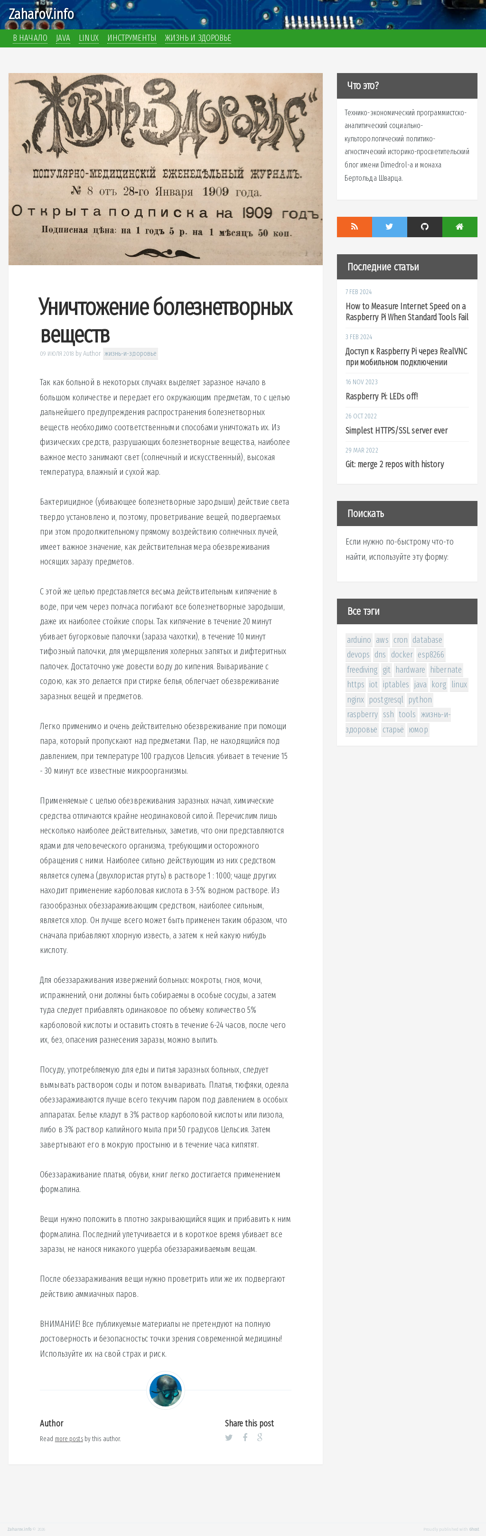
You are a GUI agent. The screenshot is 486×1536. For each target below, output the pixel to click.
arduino (359, 640)
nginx (355, 699)
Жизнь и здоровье (198, 38)
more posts (69, 1439)
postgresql (386, 699)
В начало (30, 38)
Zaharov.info (41, 14)
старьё (393, 729)
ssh (388, 714)
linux (459, 684)
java (420, 684)
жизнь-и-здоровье (130, 353)
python (420, 699)
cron (400, 640)
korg (438, 684)
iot (373, 684)
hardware (410, 670)
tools (407, 714)
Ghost (474, 1529)
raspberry (362, 714)
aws (382, 640)
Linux (89, 38)
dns (380, 654)
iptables (396, 684)
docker (402, 654)
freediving (362, 670)
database (427, 640)
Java (63, 38)
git (387, 670)
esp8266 (431, 654)
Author (92, 353)
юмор (418, 729)
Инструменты (132, 38)
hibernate (446, 670)
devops (358, 654)
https (356, 684)
